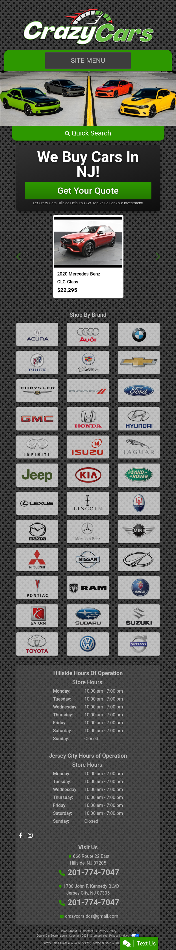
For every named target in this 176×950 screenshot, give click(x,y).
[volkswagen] (88, 644)
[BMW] (139, 334)
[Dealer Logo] (88, 27)
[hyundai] (139, 418)
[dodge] (88, 390)
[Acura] (37, 334)
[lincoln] (88, 503)
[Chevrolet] (139, 362)
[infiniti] (37, 447)
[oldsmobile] (139, 559)
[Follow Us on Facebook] (21, 836)
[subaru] (88, 616)
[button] (88, 133)
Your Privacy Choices (121, 935)
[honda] (88, 418)
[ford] (139, 390)
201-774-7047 (93, 872)
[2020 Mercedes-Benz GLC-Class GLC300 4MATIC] (88, 242)
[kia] (88, 475)
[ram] (88, 587)
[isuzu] (88, 447)
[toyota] (37, 644)
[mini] (139, 531)
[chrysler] (37, 390)
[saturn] (37, 616)
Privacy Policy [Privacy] (107, 931)
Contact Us (90, 931)
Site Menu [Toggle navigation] (88, 60)
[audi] (88, 334)
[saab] (139, 587)
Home (63, 931)
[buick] (37, 362)
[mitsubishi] (37, 559)
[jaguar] (139, 447)
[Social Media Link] (30, 836)
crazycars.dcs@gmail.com (91, 916)
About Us (75, 931)
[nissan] (88, 559)
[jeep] (37, 475)
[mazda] (37, 531)
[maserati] (139, 503)
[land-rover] (139, 475)
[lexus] (37, 503)
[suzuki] (139, 616)
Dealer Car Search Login (52, 935)
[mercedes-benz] (88, 531)
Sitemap (95, 935)
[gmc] (37, 418)
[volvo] (139, 644)
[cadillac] (88, 362)
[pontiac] (37, 587)
